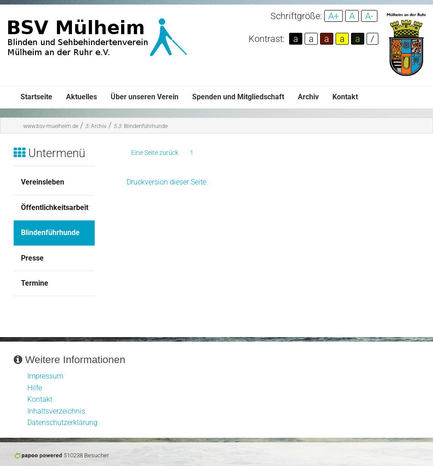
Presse (32, 258)
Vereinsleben (42, 182)
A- (369, 15)
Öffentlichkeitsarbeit (54, 207)
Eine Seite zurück (154, 152)
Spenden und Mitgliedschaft (238, 96)
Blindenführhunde (140, 126)
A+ (333, 15)
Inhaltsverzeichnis (56, 411)
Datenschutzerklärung (62, 422)
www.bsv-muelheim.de (50, 126)
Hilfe (34, 388)
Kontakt (345, 96)
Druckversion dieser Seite (166, 182)
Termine (34, 283)
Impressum (45, 376)
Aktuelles (81, 96)
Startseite (36, 96)
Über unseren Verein (144, 96)
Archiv (308, 96)
